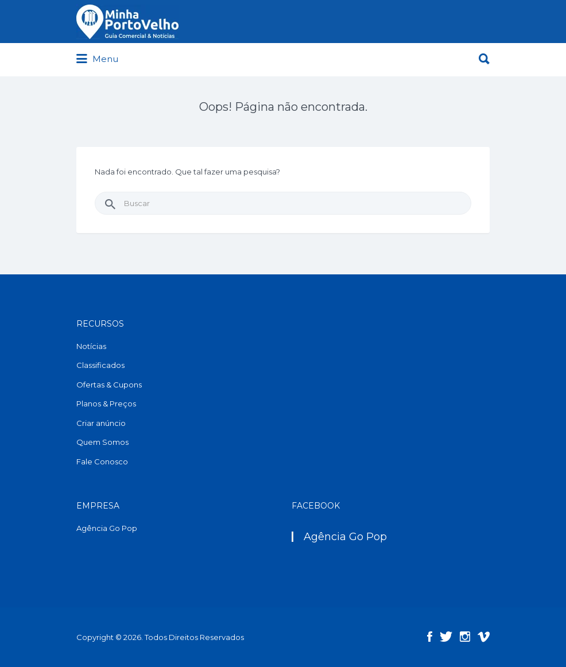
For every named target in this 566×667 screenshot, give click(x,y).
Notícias (91, 346)
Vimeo (484, 636)
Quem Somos (102, 442)
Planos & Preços (106, 403)
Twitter (446, 636)
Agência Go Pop (106, 528)
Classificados (100, 365)
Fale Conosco (102, 461)
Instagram (465, 636)
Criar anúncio (101, 423)
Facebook (429, 636)
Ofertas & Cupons (109, 384)
